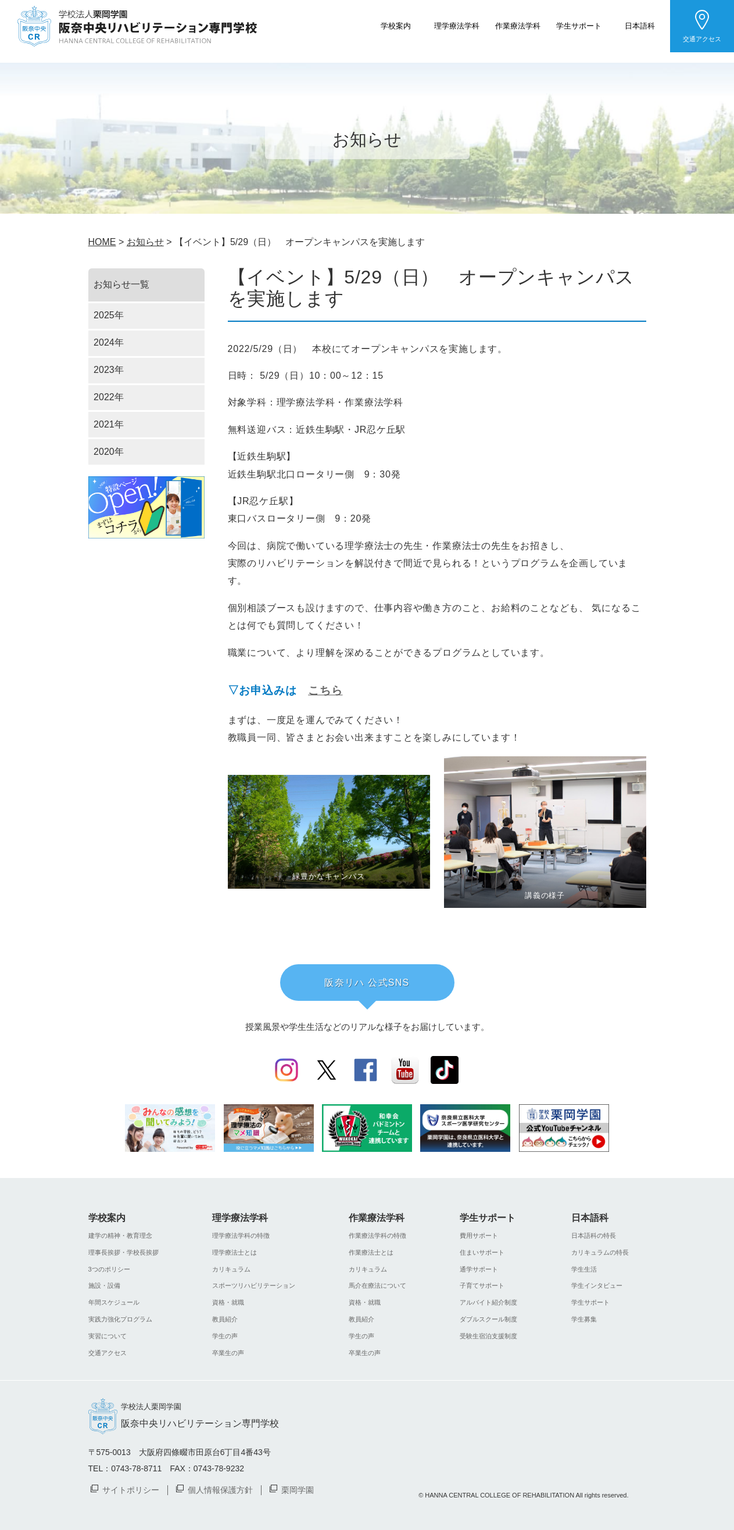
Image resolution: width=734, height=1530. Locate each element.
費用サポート (479, 1235)
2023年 (109, 370)
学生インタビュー (596, 1285)
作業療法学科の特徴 (377, 1235)
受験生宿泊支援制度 (488, 1336)
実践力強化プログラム (120, 1319)
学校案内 (396, 25)
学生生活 (584, 1269)
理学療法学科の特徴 (241, 1235)
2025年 (109, 315)
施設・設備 (104, 1285)
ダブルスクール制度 (488, 1319)
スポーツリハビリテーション (253, 1285)
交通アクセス (702, 38)
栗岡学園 (297, 1489)
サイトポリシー (130, 1489)
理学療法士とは (234, 1252)
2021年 (109, 424)
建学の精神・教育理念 (120, 1235)
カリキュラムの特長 (600, 1252)
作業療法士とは (371, 1252)
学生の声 (225, 1336)
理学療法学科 (456, 25)
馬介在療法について (377, 1285)
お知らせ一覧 (121, 284)
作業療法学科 (517, 25)
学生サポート (578, 25)
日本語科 (640, 25)
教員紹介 (225, 1319)
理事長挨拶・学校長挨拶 (123, 1252)
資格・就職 (228, 1302)
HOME (102, 242)
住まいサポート (482, 1252)
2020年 (109, 452)
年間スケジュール (113, 1302)
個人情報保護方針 (220, 1489)
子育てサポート (482, 1285)
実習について (107, 1336)
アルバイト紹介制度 (488, 1302)
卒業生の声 (228, 1352)
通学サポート (479, 1269)
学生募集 (584, 1319)
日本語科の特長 (593, 1235)
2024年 (109, 342)
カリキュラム (231, 1269)
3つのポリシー (109, 1269)
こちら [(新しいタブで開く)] (325, 690)
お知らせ (145, 242)
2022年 (109, 397)
